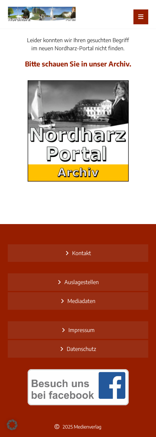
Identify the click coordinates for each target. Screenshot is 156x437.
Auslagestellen (81, 282)
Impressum (81, 330)
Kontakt (81, 253)
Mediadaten (81, 301)
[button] (12, 425)
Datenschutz (81, 349)
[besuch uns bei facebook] (78, 387)
